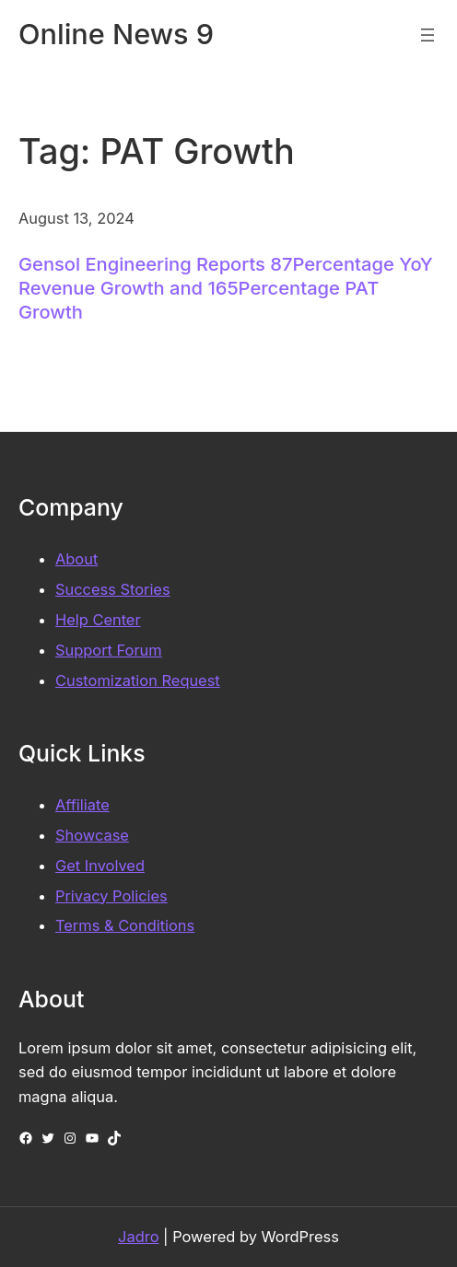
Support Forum (108, 650)
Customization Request (137, 680)
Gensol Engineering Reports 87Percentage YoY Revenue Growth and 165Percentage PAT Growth (225, 287)
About (76, 559)
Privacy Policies (111, 896)
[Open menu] (427, 35)
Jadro (138, 1236)
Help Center (98, 619)
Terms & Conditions (124, 925)
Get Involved (100, 865)
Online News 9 (116, 34)
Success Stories (112, 589)
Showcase (92, 835)
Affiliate (82, 805)
